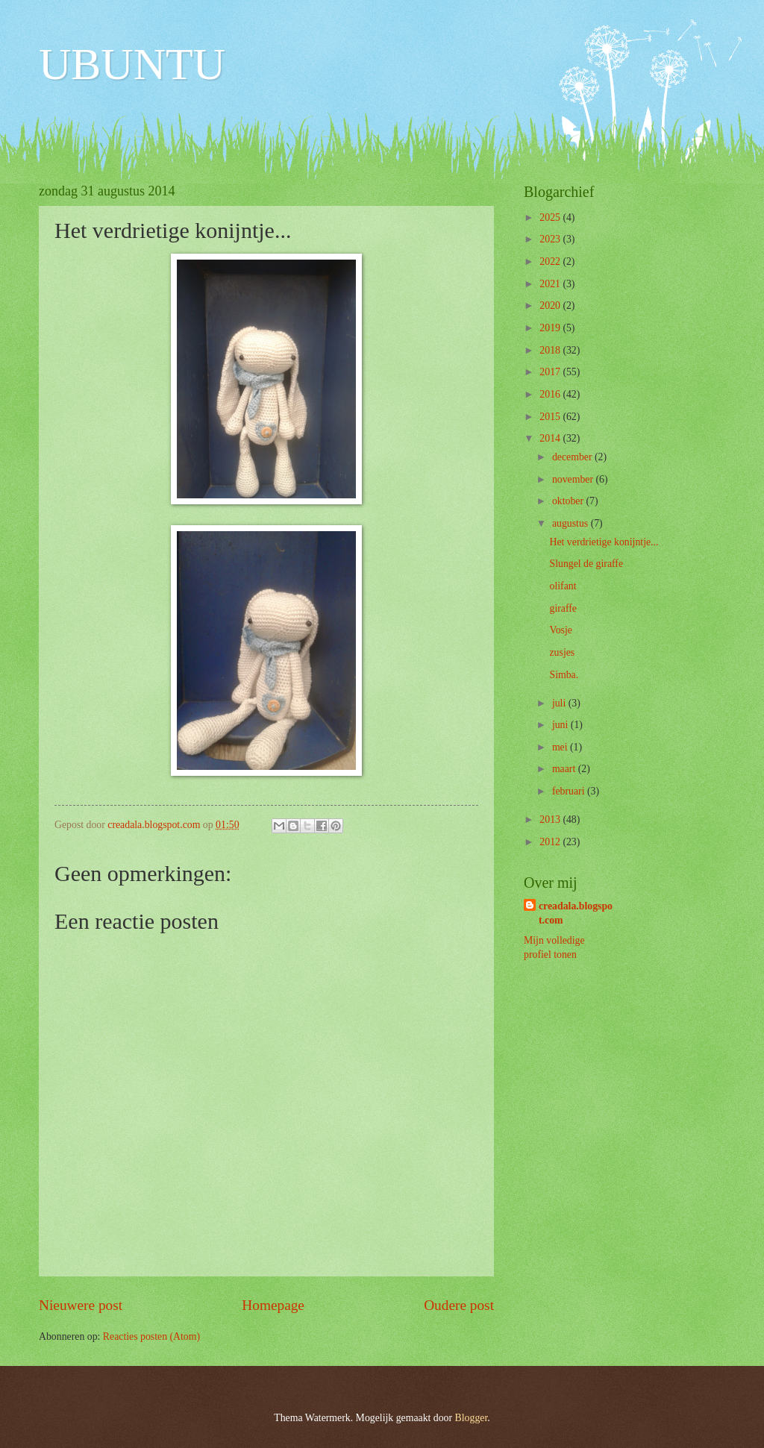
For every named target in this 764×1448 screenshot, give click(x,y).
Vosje (560, 630)
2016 (551, 394)
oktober (569, 501)
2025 (551, 217)
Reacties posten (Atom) (151, 1336)
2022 (551, 261)
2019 (551, 327)
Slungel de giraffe (586, 563)
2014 (551, 438)
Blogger (471, 1417)
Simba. (563, 674)
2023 (551, 239)
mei (561, 747)
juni (561, 724)
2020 (551, 305)
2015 (551, 416)
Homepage (273, 1305)
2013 (551, 819)
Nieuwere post (80, 1305)
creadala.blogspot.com (576, 913)
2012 (551, 841)
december (573, 457)
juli (560, 703)
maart (565, 768)
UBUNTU (132, 64)
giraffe (563, 608)
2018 (551, 350)
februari (569, 791)
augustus (571, 523)
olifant (562, 586)
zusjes (561, 652)
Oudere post (459, 1305)
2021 (551, 283)
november (574, 479)
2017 (551, 371)
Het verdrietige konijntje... (603, 542)
